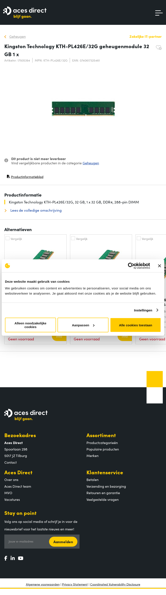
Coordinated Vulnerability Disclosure (115, 584)
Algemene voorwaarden (43, 584)
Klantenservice (104, 472)
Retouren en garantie (103, 492)
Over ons (11, 479)
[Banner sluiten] (159, 265)
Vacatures (12, 499)
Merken (92, 455)
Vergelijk (16, 238)
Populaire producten (102, 449)
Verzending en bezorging (106, 486)
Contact (10, 462)
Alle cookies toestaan (135, 325)
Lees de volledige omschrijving (36, 210)
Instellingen (143, 310)
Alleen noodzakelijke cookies (30, 325)
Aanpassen (83, 325)
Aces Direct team (17, 486)
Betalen (92, 479)
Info (59, 336)
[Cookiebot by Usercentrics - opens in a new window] (131, 265)
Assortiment (101, 434)
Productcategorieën (102, 442)
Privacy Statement (75, 584)
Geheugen (91, 162)
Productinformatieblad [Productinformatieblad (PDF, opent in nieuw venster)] (25, 178)
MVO (8, 492)
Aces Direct (18, 472)
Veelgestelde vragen (102, 499)
